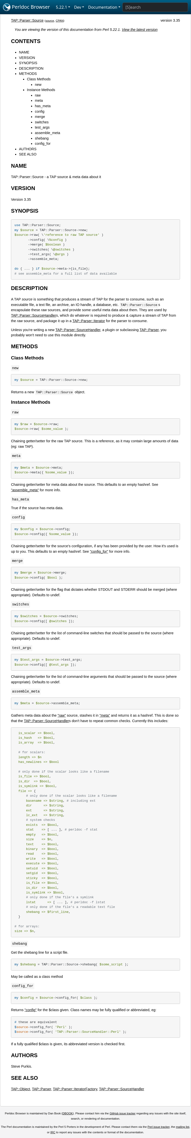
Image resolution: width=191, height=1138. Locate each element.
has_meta (42, 106)
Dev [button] (77, 7)
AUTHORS (27, 149)
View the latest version (140, 30)
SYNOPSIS (28, 63)
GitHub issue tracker (123, 1113)
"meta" (104, 715)
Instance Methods (41, 90)
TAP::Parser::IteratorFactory (75, 1089)
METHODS (28, 74)
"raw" (61, 715)
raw (38, 95)
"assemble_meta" (25, 490)
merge (40, 117)
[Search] (155, 7)
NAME (24, 52)
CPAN (59, 20)
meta (39, 100)
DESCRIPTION (31, 68)
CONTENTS (26, 41)
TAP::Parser (149, 330)
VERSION (27, 58)
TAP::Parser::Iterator (88, 321)
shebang (41, 138)
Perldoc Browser (26, 7)
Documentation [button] (102, 7)
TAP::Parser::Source (27, 20)
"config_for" (99, 551)
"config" (31, 1010)
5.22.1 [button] (61, 7)
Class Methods (38, 79)
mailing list (182, 1126)
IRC (52, 1132)
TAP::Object (20, 1089)
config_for (42, 144)
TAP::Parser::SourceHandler (33, 315)
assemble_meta (47, 133)
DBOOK (67, 1113)
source (50, 20)
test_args (42, 127)
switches (41, 122)
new (38, 85)
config (39, 111)
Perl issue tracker (158, 1126)
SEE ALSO (27, 154)
